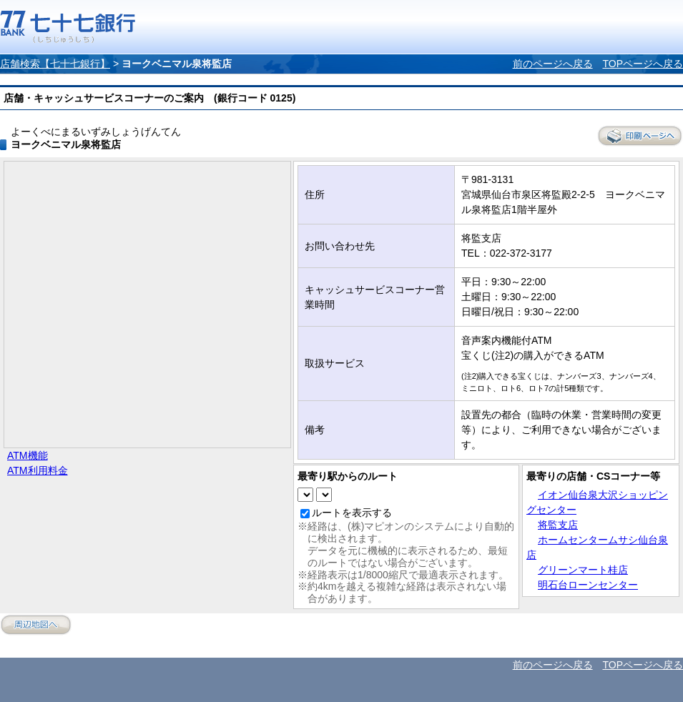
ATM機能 (27, 455)
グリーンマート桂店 (583, 569)
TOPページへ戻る (642, 63)
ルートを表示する (352, 512)
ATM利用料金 (37, 470)
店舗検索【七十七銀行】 (55, 63)
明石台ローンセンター (588, 584)
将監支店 (558, 524)
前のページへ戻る (553, 63)
